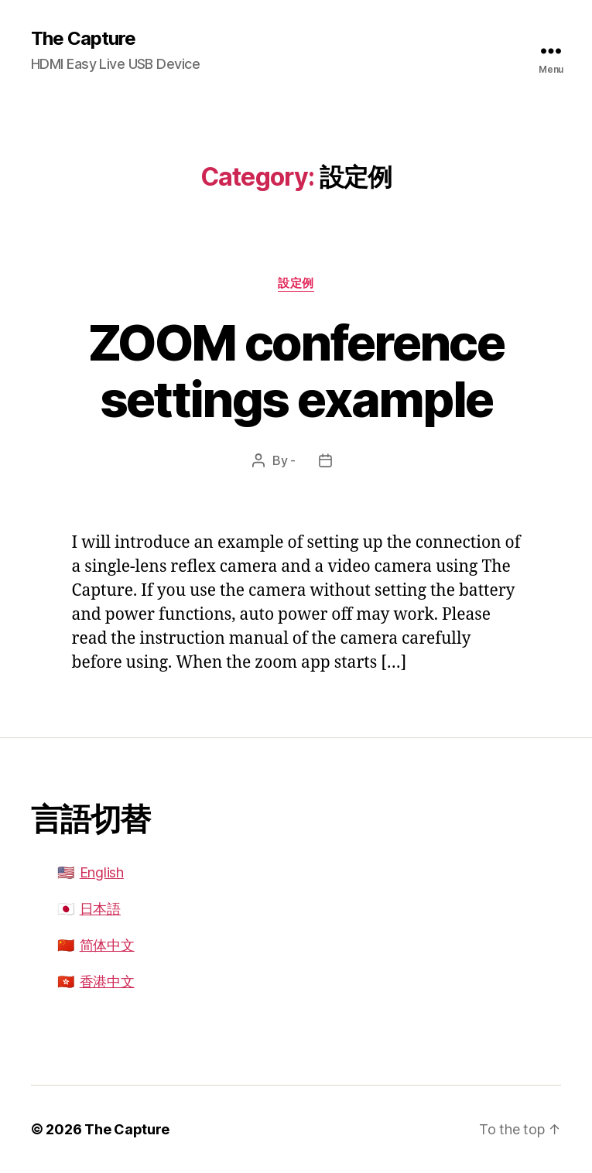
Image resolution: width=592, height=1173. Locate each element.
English (102, 872)
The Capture (83, 38)
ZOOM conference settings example (296, 371)
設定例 (296, 283)
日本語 (100, 909)
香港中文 (107, 981)
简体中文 (107, 945)
